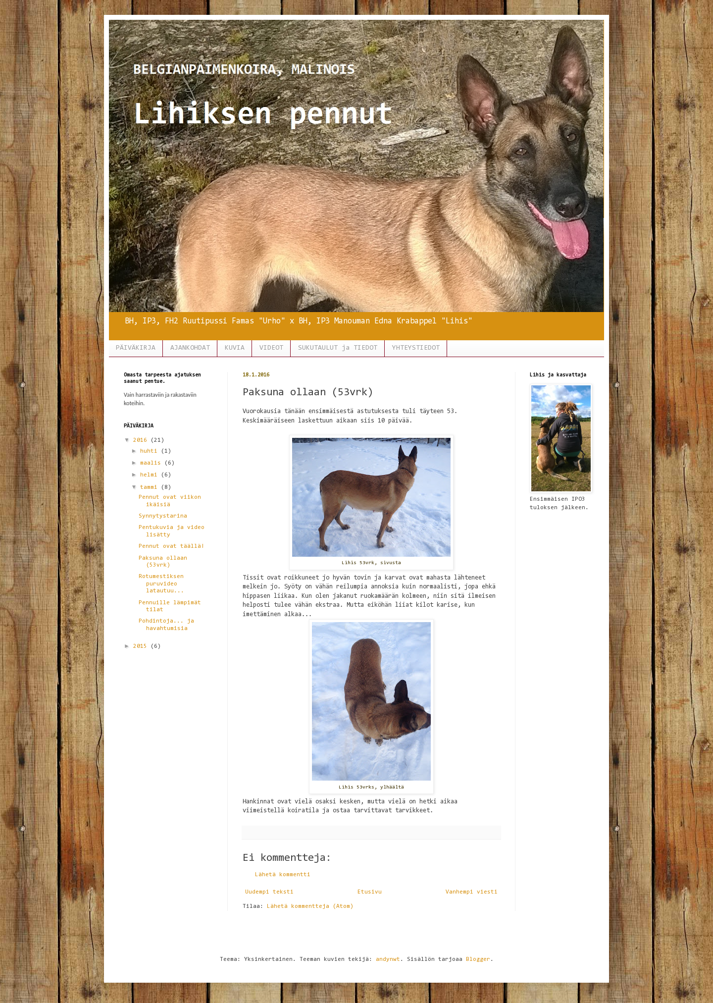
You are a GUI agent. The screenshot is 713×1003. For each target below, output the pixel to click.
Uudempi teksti (269, 892)
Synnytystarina (163, 516)
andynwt (388, 959)
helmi (150, 475)
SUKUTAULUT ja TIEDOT (337, 348)
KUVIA (235, 348)
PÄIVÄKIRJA (135, 348)
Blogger (478, 959)
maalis (152, 463)
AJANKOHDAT (190, 348)
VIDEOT (271, 348)
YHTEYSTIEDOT (416, 348)
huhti (150, 451)
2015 (142, 646)
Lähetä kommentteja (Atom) (310, 906)
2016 (142, 440)
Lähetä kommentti (282, 875)
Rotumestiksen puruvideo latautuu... (161, 584)
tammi (150, 487)
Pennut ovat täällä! (171, 546)
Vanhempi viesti (472, 892)
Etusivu (369, 892)
